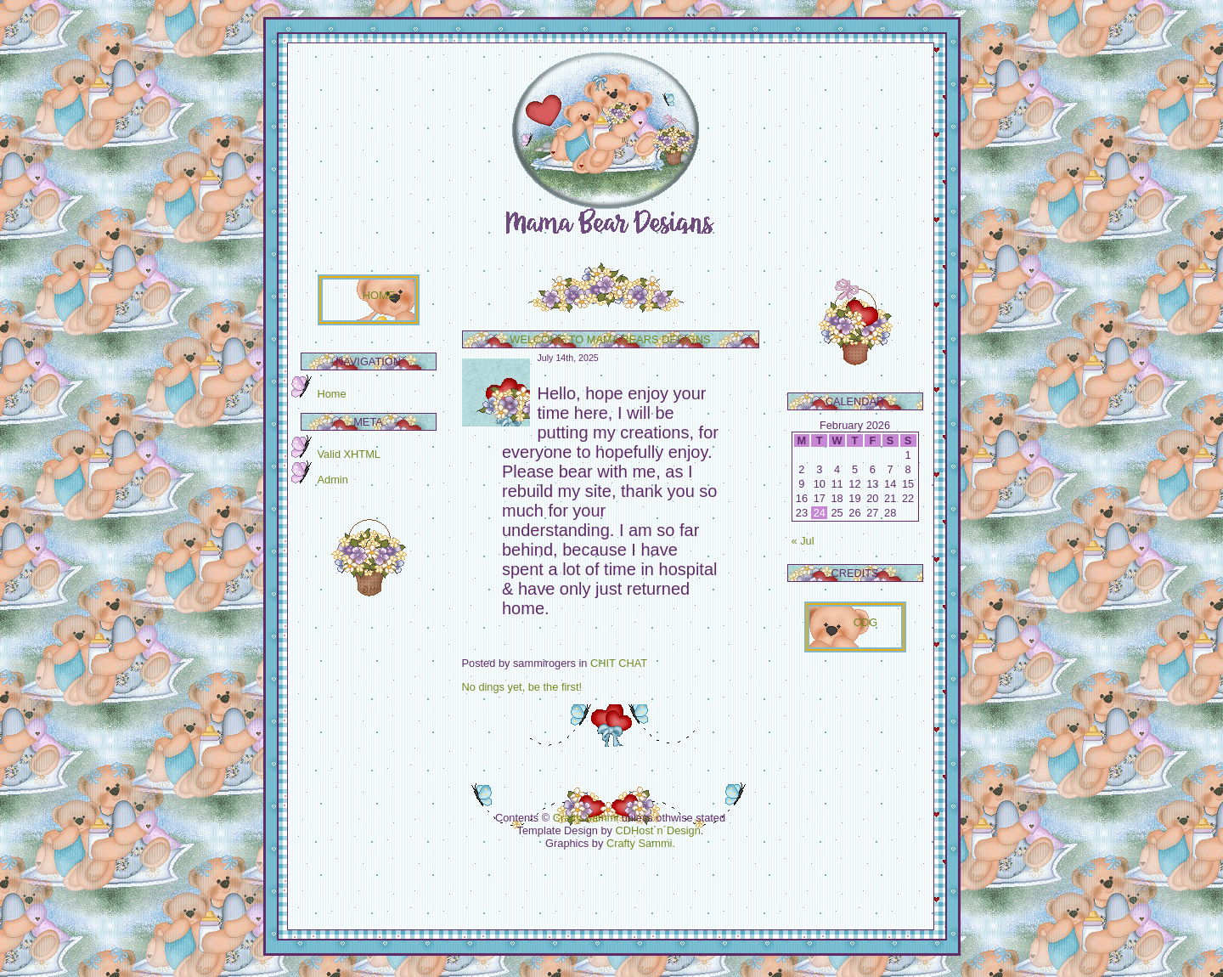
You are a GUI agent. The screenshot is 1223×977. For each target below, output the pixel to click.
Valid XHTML (349, 454)
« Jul (803, 540)
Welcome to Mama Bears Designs (610, 339)
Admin (333, 479)
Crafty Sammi (586, 817)
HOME (379, 295)
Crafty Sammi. (640, 843)
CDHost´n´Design (658, 830)
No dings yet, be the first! (522, 687)
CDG (865, 622)
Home (332, 393)
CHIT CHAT (618, 663)
